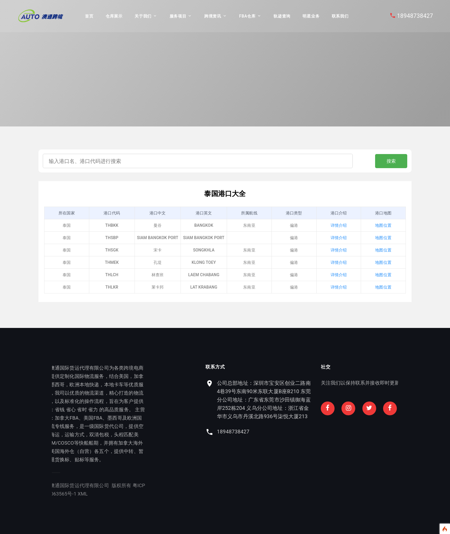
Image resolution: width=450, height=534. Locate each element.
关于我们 (143, 16)
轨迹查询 (282, 16)
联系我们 (340, 16)
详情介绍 (339, 225)
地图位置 (383, 225)
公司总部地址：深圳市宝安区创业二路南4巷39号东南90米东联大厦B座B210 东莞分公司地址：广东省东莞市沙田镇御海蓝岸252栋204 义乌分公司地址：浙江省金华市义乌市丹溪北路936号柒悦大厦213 (362, 399)
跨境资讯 (212, 16)
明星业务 (310, 16)
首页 (89, 16)
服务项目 (178, 16)
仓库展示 (114, 16)
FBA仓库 (247, 16)
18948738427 (415, 15)
